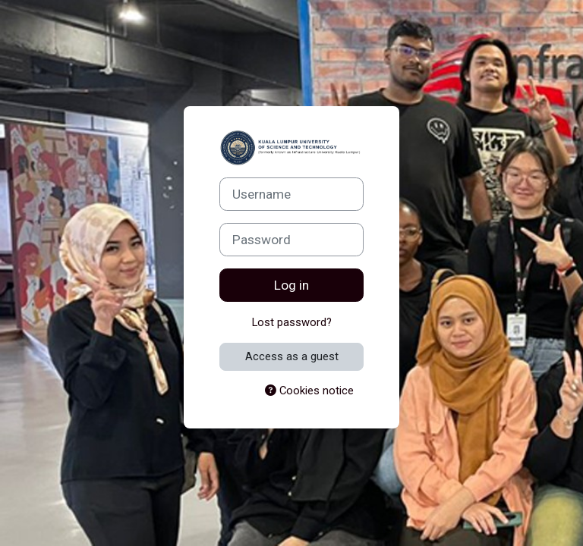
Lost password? (292, 322)
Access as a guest (292, 356)
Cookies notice (309, 390)
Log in (291, 285)
